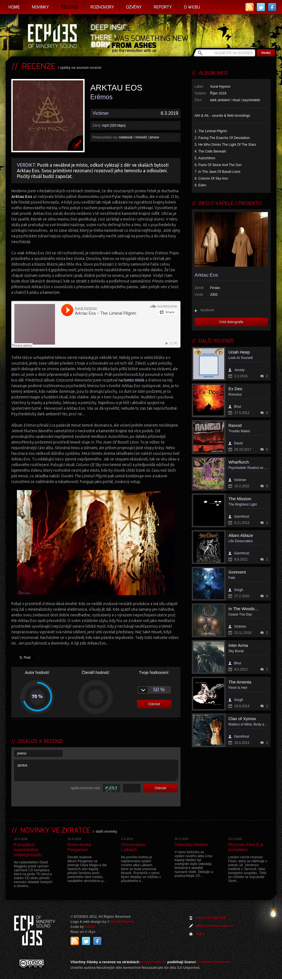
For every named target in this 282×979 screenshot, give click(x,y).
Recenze (70, 7)
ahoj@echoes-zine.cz (214, 926)
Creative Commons (213, 962)
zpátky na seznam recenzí (81, 68)
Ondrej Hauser (122, 922)
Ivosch (90, 927)
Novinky (40, 7)
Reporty (163, 7)
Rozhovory (102, 7)
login (200, 934)
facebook (207, 310)
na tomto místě (131, 380)
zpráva (96, 770)
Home (14, 7)
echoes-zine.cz (153, 962)
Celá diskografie (231, 322)
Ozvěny (134, 7)
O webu (192, 7)
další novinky (106, 832)
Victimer (100, 113)
